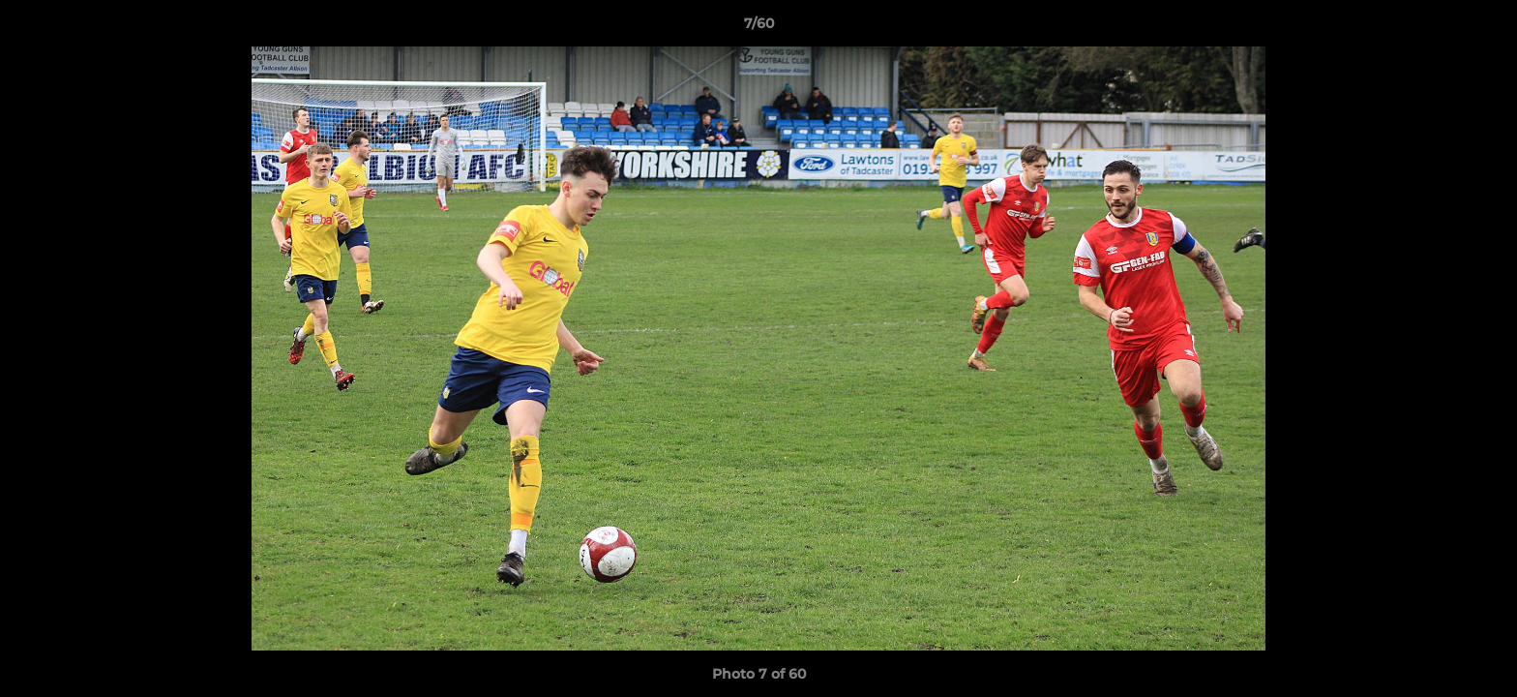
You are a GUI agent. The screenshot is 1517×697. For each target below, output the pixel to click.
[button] (1482, 28)
